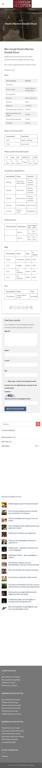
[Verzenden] (38, 424)
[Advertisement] (21, 472)
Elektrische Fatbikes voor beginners (22, 533)
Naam (7, 350)
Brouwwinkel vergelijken (11, 680)
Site (5, 371)
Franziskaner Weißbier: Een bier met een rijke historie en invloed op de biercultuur (24, 586)
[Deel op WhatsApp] (11, 307)
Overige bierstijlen (9, 742)
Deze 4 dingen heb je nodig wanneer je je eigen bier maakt (23, 527)
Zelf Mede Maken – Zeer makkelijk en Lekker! (22, 556)
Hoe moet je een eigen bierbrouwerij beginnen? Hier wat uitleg (22, 593)
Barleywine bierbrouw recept (13, 736)
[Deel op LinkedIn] (31, 307)
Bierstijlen (6, 446)
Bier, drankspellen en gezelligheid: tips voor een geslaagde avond (22, 608)
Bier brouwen (7, 437)
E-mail (7, 360)
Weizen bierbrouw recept (11, 705)
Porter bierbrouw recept (11, 733)
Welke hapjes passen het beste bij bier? (23, 504)
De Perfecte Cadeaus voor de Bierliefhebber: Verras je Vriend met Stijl (23, 563)
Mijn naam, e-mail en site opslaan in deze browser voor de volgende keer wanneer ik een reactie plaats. (20, 384)
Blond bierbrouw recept (11, 699)
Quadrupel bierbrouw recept (13, 731)
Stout (21, 20)
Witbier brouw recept (10, 702)
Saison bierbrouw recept (11, 708)
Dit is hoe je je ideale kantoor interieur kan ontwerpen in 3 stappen (23, 512)
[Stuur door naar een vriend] (23, 307)
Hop (6, 247)
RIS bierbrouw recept (10, 739)
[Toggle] (39, 445)
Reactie (7, 331)
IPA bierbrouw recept (10, 711)
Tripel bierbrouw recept (11, 728)
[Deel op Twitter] (19, 307)
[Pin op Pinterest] (27, 307)
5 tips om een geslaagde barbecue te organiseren (22, 541)
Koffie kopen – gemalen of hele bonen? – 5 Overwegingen (23, 549)
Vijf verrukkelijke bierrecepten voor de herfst (23, 519)
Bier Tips (5, 441)
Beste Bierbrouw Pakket (11, 677)
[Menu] (3, 4)
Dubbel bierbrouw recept (11, 714)
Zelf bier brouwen (8, 682)
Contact (5, 756)
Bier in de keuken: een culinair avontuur (23, 570)
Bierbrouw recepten (9, 685)
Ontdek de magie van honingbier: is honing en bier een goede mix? (21, 600)
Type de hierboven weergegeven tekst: (17, 399)
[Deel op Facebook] (15, 307)
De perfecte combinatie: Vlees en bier (22, 577)
